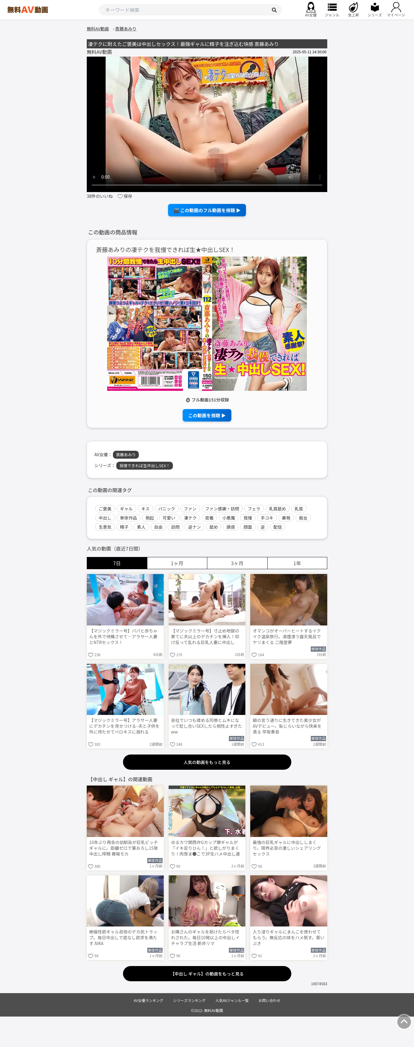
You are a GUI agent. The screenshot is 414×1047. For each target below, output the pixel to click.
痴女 (303, 518)
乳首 (299, 509)
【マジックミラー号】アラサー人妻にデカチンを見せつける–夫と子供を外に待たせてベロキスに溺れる (124, 726)
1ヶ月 (177, 563)
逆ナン (194, 527)
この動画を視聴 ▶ (207, 415)
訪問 (175, 527)
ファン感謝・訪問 (222, 509)
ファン (190, 509)
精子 (124, 527)
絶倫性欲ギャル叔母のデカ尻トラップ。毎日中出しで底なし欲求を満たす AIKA (123, 937)
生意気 (105, 527)
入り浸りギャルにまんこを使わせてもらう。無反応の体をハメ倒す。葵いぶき (289, 937)
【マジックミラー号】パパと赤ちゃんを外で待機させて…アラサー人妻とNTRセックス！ (123, 636)
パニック (166, 509)
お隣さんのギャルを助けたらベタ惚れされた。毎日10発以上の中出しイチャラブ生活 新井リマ (205, 937)
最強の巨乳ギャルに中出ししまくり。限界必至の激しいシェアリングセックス (287, 848)
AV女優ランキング (148, 1000)
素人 (141, 527)
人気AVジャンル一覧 (232, 1000)
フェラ (254, 509)
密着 (209, 518)
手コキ (267, 518)
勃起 (150, 518)
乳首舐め (277, 509)
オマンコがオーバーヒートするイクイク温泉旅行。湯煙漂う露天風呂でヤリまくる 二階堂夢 (287, 636)
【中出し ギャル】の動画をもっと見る (207, 974)
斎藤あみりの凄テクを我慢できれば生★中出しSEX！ (165, 250)
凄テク (190, 518)
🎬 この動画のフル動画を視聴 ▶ (207, 210)
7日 (117, 563)
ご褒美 (105, 509)
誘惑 (230, 527)
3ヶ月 (237, 563)
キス (145, 509)
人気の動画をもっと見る (207, 762)
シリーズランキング (189, 1000)
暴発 (286, 518)
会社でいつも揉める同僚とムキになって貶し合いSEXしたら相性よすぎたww (206, 726)
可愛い (169, 518)
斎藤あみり (126, 454)
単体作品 (128, 518)
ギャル (126, 509)
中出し (105, 518)
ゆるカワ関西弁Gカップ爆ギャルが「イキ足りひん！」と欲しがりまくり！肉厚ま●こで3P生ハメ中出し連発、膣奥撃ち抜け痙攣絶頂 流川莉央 (205, 848)
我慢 (248, 518)
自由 (158, 527)
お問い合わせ (269, 1000)
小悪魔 (228, 518)
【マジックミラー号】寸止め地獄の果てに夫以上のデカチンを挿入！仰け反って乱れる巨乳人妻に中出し (205, 636)
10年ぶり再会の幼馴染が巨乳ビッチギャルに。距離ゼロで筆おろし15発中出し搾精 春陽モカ (123, 848)
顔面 (248, 527)
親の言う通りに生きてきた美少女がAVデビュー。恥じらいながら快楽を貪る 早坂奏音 (287, 726)
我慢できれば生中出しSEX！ (144, 465)
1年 (297, 563)
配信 (277, 527)
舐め (213, 527)
